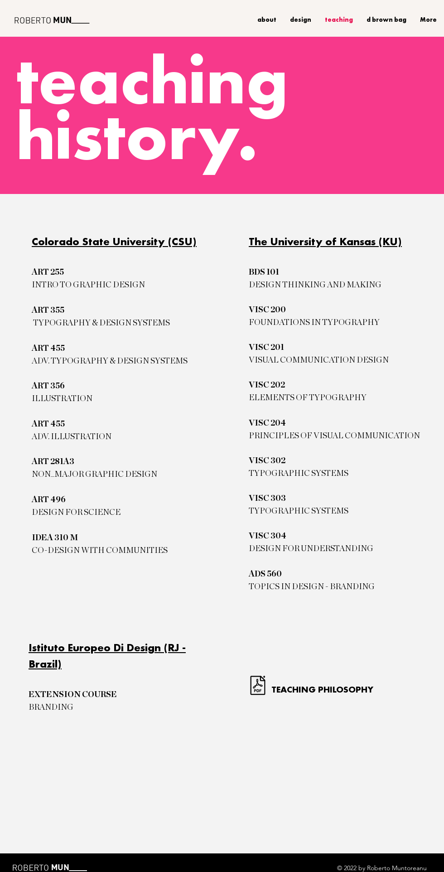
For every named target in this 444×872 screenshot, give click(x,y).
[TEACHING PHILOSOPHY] (325, 689)
